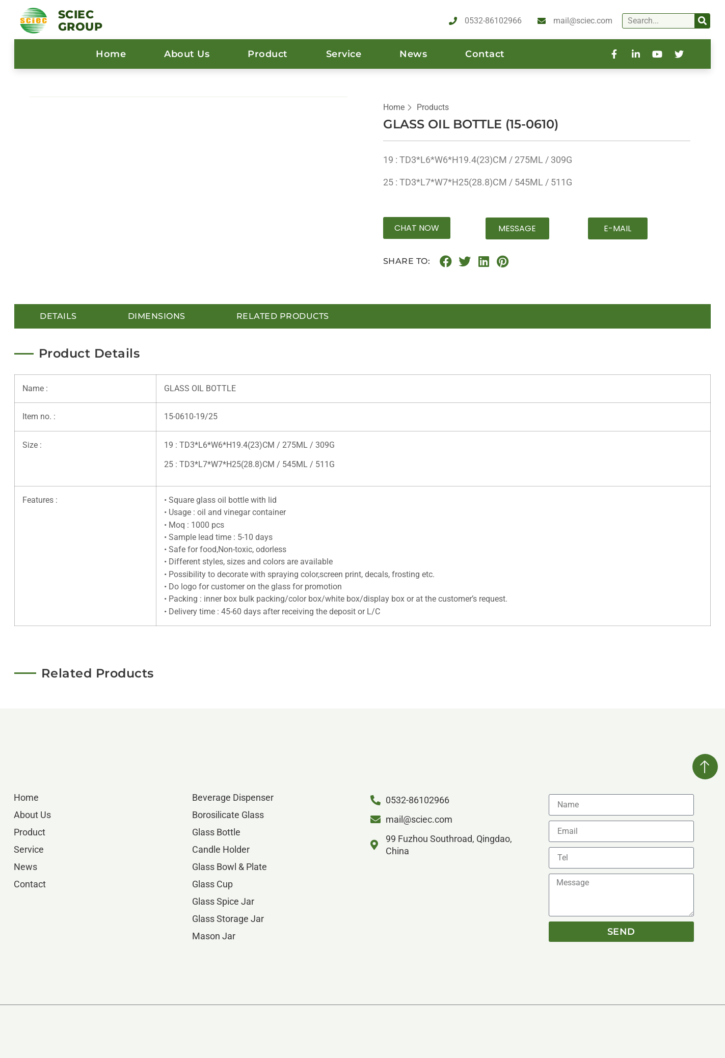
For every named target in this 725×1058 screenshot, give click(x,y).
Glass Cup (212, 884)
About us (186, 54)
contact (485, 54)
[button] (416, 228)
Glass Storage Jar (228, 918)
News (413, 54)
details (58, 315)
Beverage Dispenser (233, 797)
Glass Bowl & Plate (229, 866)
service (344, 54)
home (111, 54)
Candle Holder (221, 849)
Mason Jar (213, 936)
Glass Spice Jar (223, 901)
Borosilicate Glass (228, 814)
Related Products (282, 315)
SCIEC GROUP (80, 21)
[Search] (702, 21)
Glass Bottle (216, 832)
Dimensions (156, 315)
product (268, 54)
